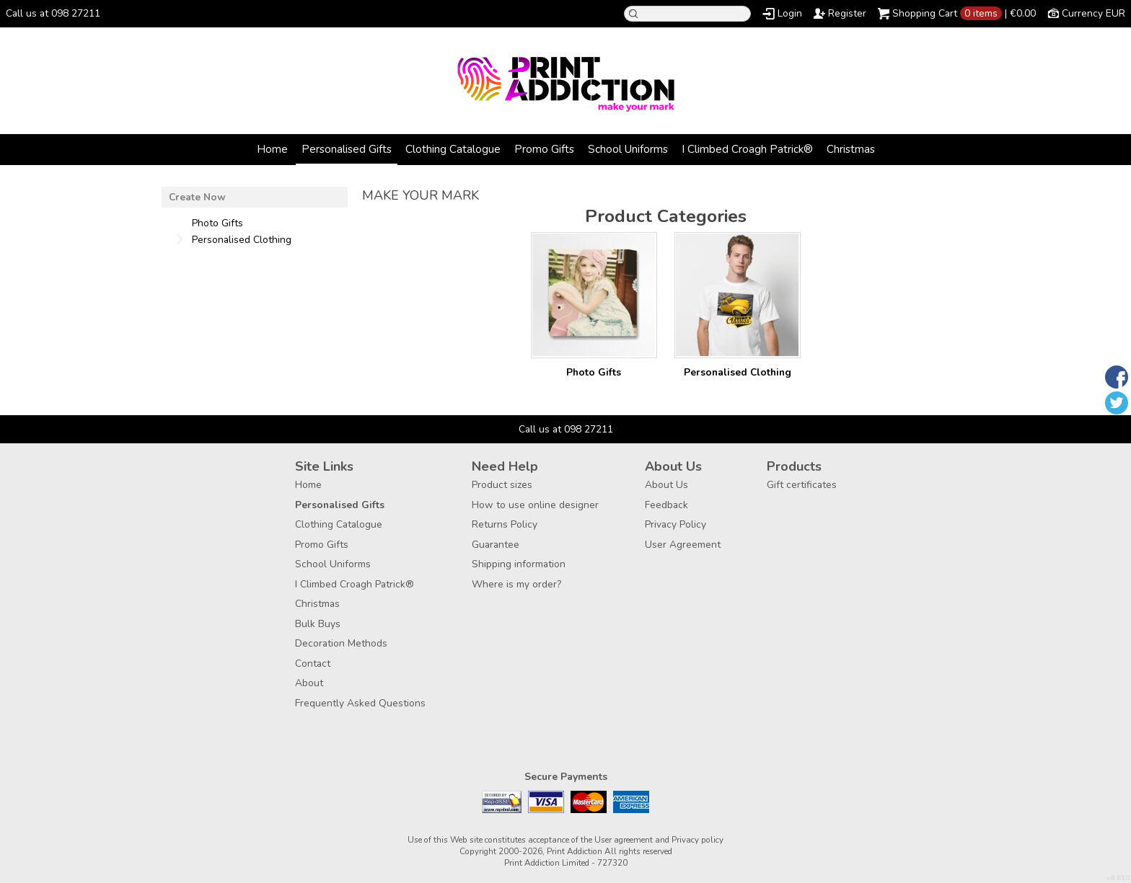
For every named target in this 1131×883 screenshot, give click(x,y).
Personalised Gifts (347, 148)
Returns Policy (504, 524)
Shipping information (519, 564)
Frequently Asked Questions (360, 703)
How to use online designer (535, 505)
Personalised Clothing (737, 372)
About (309, 683)
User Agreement (683, 544)
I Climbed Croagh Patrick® (747, 148)
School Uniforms (628, 148)
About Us (666, 485)
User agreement (623, 840)
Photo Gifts (593, 372)
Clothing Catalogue (453, 148)
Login (790, 13)
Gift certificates (802, 485)
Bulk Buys (317, 624)
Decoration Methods (341, 643)
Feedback (666, 505)
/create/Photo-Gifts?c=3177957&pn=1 (594, 295)
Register (847, 13)
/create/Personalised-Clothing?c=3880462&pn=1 (737, 295)
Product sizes (502, 485)
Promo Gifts (544, 148)
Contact (312, 663)
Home (272, 148)
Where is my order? (516, 584)
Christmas (851, 148)
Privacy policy (697, 840)
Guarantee (495, 544)
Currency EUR (1093, 13)
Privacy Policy (675, 524)
